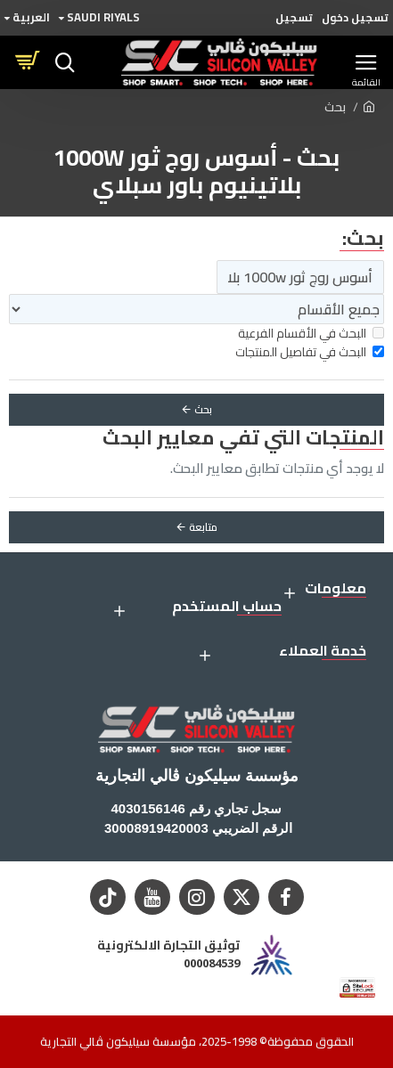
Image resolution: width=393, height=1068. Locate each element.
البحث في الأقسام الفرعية (311, 333)
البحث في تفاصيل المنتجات (309, 352)
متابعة (203, 527)
